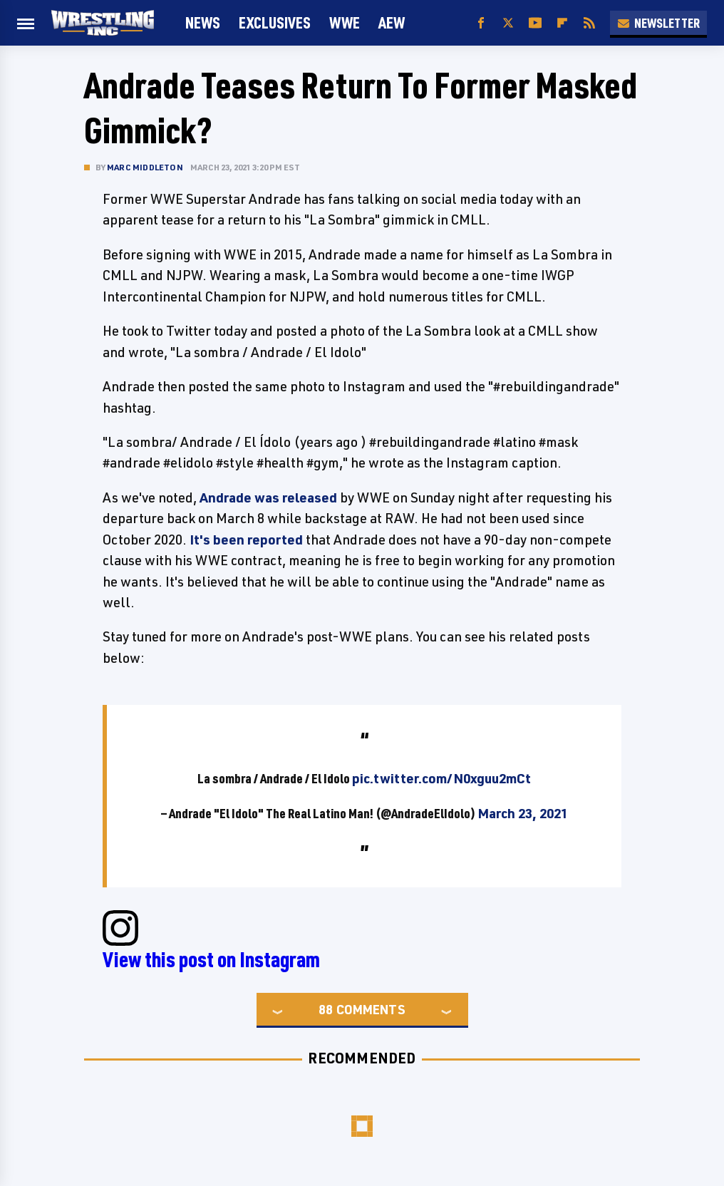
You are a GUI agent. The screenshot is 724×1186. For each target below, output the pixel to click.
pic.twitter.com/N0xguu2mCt (441, 778)
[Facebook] (481, 23)
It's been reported (246, 539)
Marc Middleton (145, 167)
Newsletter (658, 23)
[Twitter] (508, 23)
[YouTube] (535, 23)
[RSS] (589, 23)
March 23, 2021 (522, 813)
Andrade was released (268, 497)
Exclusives (275, 22)
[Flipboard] (562, 23)
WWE (344, 22)
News (202, 22)
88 (326, 1009)
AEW (391, 22)
